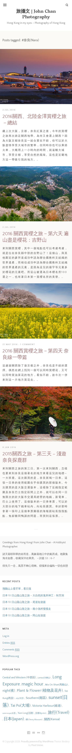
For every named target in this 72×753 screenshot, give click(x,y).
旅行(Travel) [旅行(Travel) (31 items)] (58, 712)
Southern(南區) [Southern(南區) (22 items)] (36, 698)
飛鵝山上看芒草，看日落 (16, 588)
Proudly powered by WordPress (37, 741)
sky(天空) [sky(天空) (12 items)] (20, 698)
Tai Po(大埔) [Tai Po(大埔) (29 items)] (20, 705)
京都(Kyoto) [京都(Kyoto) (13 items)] (40, 713)
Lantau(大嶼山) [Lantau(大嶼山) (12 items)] (44, 678)
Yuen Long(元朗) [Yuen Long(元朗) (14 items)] (25, 713)
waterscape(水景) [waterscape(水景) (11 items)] (9, 713)
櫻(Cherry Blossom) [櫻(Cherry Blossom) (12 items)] (34, 720)
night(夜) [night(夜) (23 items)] (8, 690)
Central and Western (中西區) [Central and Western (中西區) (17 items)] (19, 677)
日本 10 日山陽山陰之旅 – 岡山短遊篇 (24, 615)
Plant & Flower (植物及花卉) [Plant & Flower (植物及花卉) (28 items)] (40, 691)
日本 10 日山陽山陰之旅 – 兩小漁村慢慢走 (26, 608)
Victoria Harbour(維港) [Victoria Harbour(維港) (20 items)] (46, 705)
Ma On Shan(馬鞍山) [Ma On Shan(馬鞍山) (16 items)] (56, 684)
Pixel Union (37, 745)
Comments (11, 649)
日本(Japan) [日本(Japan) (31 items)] (14, 719)
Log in (5, 636)
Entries (8, 642)
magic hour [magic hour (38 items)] (32, 684)
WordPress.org (10, 656)
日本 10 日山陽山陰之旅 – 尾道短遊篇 (24, 602)
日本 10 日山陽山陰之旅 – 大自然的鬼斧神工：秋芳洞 (33, 595)
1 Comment (27, 344)
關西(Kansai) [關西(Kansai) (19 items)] (52, 719)
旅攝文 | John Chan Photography (36, 14)
